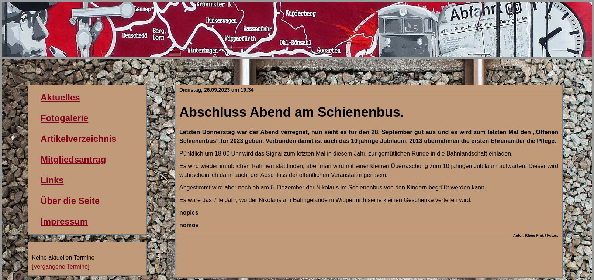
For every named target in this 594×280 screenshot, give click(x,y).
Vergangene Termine (60, 266)
